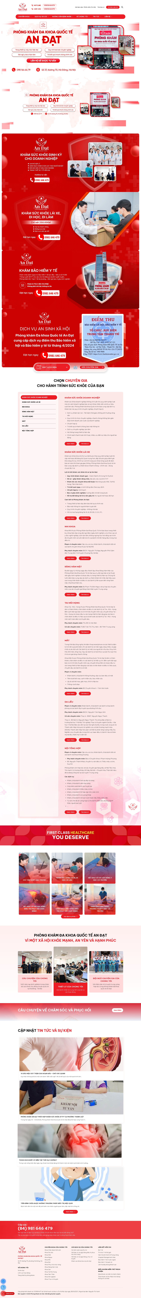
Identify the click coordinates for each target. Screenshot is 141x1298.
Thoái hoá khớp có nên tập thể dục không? (38, 1160)
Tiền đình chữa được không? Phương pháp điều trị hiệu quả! (47, 1203)
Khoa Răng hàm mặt (51, 1267)
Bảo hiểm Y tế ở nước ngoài (107, 1260)
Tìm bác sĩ (100, 7)
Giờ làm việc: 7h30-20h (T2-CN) (85, 7)
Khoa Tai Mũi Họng (51, 1272)
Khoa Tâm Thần (49, 1274)
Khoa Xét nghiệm (50, 1277)
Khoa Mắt (48, 1255)
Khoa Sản (48, 1269)
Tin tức (96, 16)
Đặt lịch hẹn (52, 367)
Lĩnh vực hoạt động (24, 1273)
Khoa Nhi (47, 1260)
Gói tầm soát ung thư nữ (79, 1250)
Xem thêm (70, 444)
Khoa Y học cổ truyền (51, 1279)
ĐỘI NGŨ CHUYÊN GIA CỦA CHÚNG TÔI (106, 979)
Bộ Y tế (100, 1250)
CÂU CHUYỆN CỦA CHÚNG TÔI (35, 979)
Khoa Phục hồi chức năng (53, 1264)
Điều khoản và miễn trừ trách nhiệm (109, 1274)
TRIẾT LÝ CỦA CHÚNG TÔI (70, 987)
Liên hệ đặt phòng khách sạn (107, 1264)
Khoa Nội (47, 1262)
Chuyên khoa (23, 16)
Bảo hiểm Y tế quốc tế (105, 1262)
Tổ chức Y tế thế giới (104, 1252)
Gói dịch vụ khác (70, 916)
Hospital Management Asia (106, 1257)
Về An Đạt (21, 1270)
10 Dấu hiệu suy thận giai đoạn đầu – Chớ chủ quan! (43, 1073)
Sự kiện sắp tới (113, 7)
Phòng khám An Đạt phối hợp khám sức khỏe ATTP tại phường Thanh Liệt (52, 1117)
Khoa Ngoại (48, 1257)
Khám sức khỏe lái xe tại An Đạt (81, 1261)
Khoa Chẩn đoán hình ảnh (53, 1250)
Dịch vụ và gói (41, 16)
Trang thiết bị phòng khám (26, 1275)
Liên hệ (107, 16)
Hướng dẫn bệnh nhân (61, 16)
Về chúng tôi (82, 16)
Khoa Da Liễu (49, 1252)
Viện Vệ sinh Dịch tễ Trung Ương (108, 1255)
